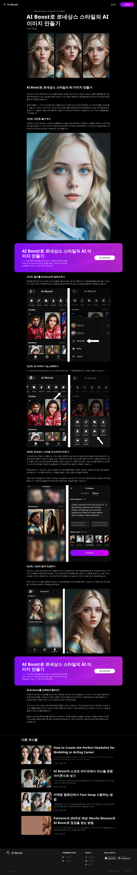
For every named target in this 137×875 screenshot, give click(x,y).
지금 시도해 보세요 (104, 258)
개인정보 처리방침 (113, 871)
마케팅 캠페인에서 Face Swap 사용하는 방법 (83, 797)
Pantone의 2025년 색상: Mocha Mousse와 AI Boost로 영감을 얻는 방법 (84, 820)
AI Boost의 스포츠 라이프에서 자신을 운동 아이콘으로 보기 (83, 773)
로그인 (113, 5)
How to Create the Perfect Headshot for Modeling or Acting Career (84, 750)
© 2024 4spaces (11, 871)
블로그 (29, 11)
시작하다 (127, 5)
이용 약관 (128, 871)
